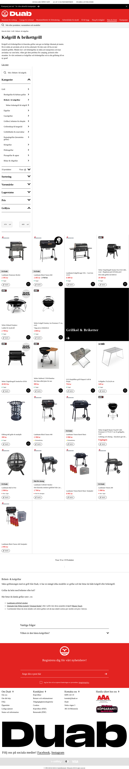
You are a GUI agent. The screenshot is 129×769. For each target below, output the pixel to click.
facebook (43, 752)
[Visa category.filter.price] (16, 200)
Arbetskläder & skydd (70, 20)
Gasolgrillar (16, 116)
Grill (12, 31)
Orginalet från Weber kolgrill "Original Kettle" (24, 606)
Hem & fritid (112, 20)
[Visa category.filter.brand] (16, 185)
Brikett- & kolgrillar (16, 100)
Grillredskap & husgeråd (16, 127)
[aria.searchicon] (3, 25)
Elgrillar (16, 111)
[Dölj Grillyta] (16, 208)
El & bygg (85, 20)
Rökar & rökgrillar (16, 161)
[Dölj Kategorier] (16, 80)
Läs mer (5, 65)
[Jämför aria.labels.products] (6, 284)
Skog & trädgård (98, 20)
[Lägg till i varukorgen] (28, 284)
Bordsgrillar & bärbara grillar (16, 95)
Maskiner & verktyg (9, 20)
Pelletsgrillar (16, 150)
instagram (57, 752)
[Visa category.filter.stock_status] (16, 192)
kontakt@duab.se (71, 698)
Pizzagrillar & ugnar (16, 155)
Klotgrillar (16, 145)
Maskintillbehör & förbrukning (47, 20)
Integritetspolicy (84, 682)
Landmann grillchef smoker (17, 603)
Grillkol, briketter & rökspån (16, 121)
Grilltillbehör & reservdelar (16, 132)
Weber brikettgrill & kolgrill (17, 105)
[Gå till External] (97, 314)
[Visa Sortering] (16, 177)
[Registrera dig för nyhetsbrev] (106, 674)
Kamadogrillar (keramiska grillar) (16, 138)
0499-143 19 (69, 695)
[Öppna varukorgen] (125, 15)
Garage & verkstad (27, 20)
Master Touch (77, 606)
